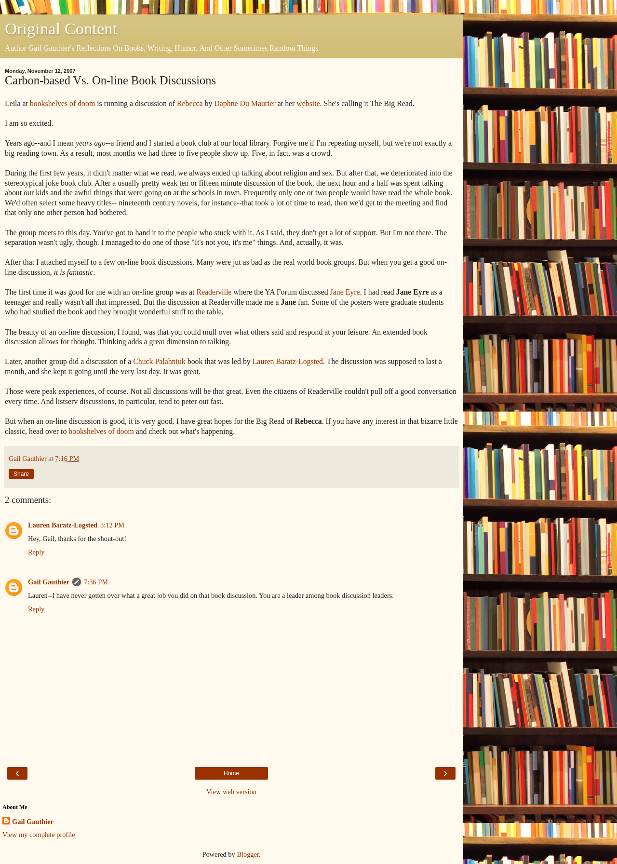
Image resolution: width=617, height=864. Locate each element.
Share (21, 474)
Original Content (61, 28)
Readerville (213, 292)
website (308, 103)
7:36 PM (96, 582)
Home (231, 773)
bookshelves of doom (62, 103)
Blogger (248, 854)
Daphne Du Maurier (244, 103)
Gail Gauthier (48, 582)
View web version (231, 792)
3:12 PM (112, 525)
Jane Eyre (345, 292)
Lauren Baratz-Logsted (288, 361)
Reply (36, 552)
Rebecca (190, 103)
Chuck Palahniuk (159, 361)
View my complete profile (38, 834)
